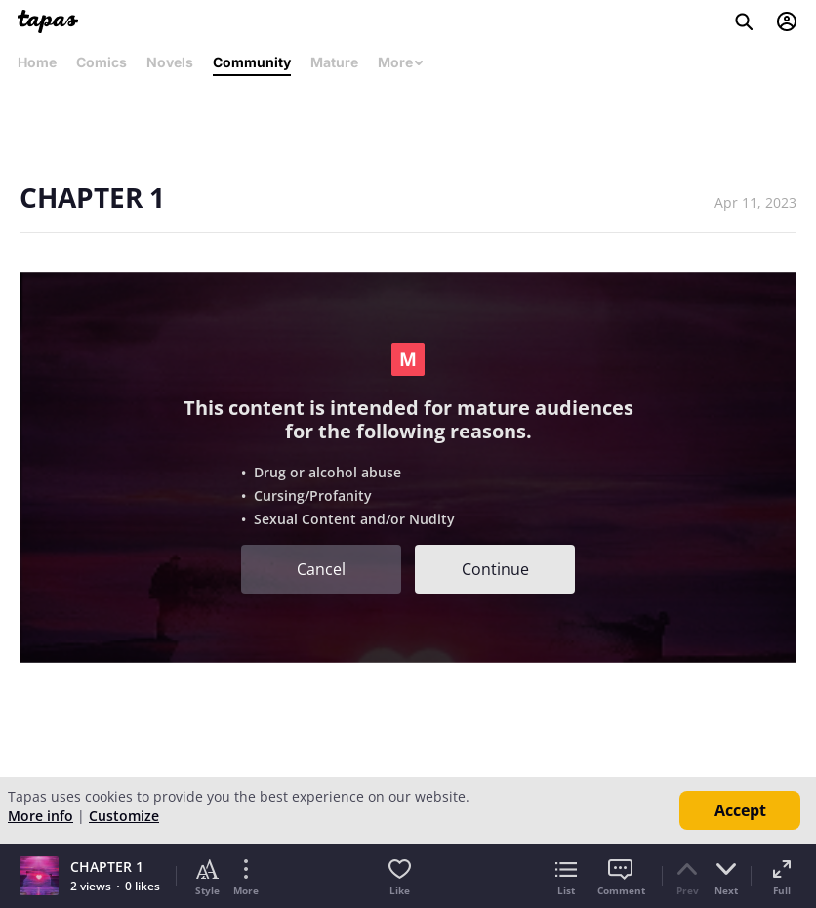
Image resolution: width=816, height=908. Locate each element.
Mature (334, 62)
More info (40, 815)
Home (37, 62)
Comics (101, 62)
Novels (169, 62)
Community (252, 62)
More (401, 62)
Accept (740, 810)
